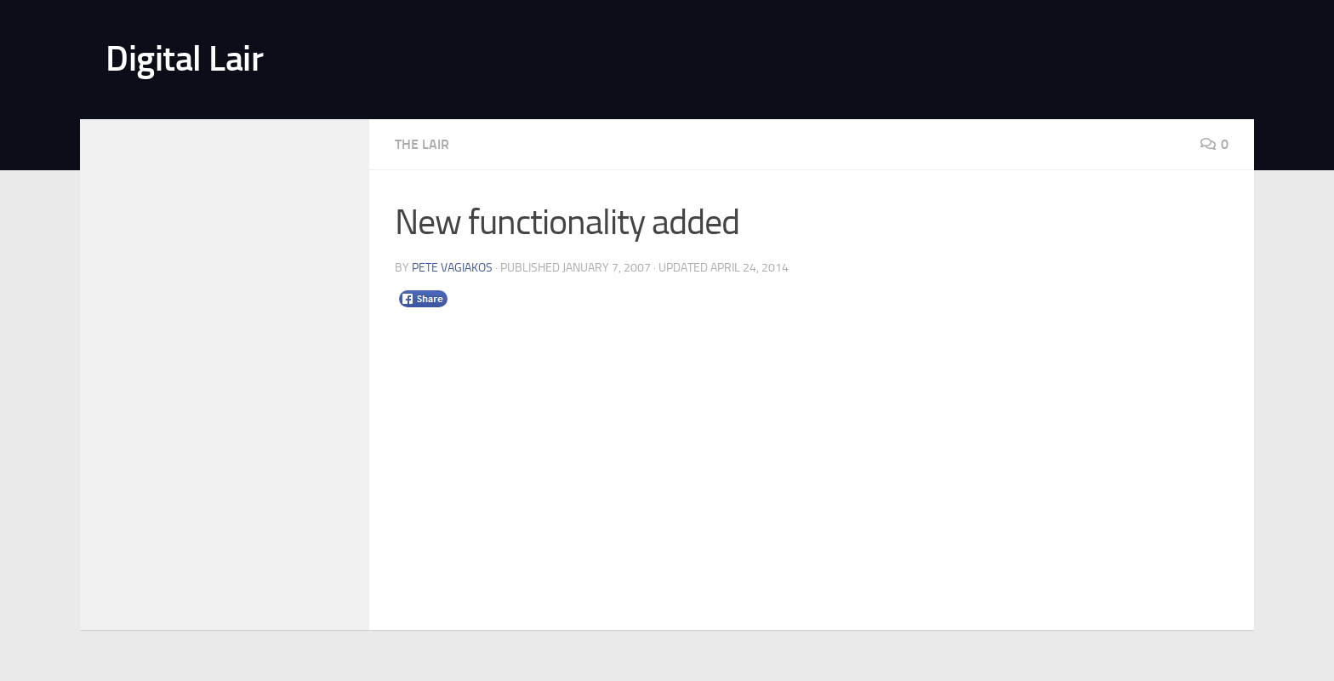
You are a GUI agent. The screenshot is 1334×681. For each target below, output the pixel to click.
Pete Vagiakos (452, 267)
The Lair (422, 144)
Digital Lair (184, 58)
